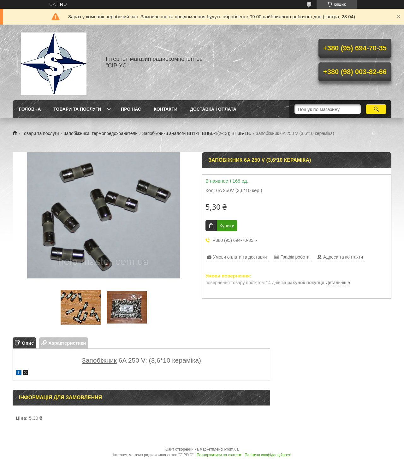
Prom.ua (231, 449)
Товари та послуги (77, 109)
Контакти (165, 109)
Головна (30, 109)
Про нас (131, 109)
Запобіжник (99, 360)
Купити (227, 225)
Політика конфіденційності (268, 455)
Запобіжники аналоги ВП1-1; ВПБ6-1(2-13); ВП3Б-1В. (196, 133)
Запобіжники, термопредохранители (100, 133)
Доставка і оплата (213, 109)
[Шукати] (376, 109)
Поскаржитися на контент (219, 455)
